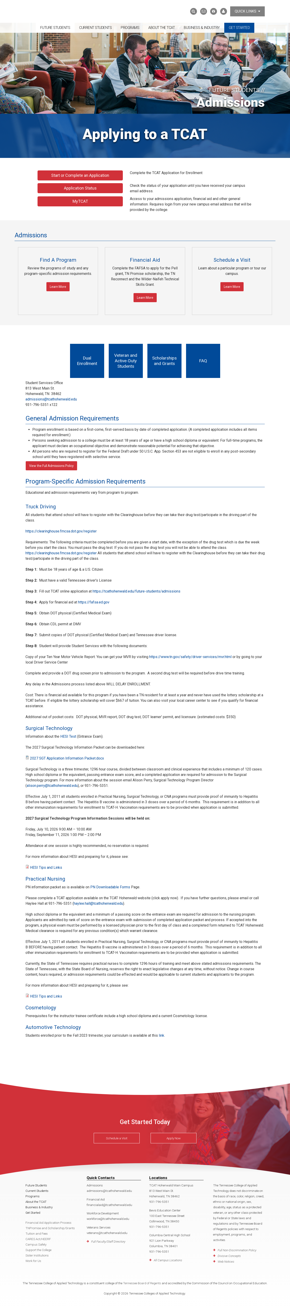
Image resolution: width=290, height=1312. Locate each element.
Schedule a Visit (116, 1138)
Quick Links (247, 11)
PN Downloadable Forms (110, 887)
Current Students (95, 27)
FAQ (203, 360)
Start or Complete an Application (80, 175)
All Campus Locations (168, 1260)
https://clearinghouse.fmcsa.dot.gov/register (61, 531)
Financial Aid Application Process (48, 1222)
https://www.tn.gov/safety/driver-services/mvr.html (190, 657)
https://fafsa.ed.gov (93, 602)
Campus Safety (35, 1244)
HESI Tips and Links (46, 867)
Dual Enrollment (87, 360)
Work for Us (33, 1261)
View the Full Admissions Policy (51, 466)
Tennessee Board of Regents (142, 1283)
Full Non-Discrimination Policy (237, 1250)
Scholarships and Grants (164, 360)
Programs (130, 27)
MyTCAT (80, 201)
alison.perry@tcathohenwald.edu (52, 785)
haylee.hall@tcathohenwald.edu (98, 903)
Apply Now (173, 1138)
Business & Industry (202, 27)
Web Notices (226, 1261)
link (161, 1035)
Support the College (38, 1250)
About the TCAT (161, 27)
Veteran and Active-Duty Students (125, 361)
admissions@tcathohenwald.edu (51, 399)
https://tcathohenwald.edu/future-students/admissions (136, 591)
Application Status (80, 188)
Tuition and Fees (36, 1233)
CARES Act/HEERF (38, 1239)
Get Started (239, 27)
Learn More (58, 287)
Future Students (55, 27)
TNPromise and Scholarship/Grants (50, 1228)
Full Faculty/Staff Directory (108, 1241)
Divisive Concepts (229, 1256)
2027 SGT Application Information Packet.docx (67, 758)
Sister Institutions (37, 1255)
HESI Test (68, 736)
